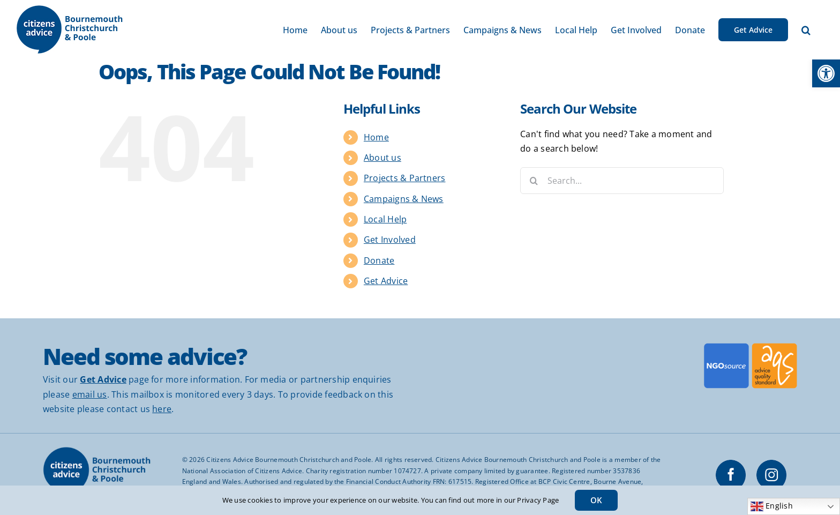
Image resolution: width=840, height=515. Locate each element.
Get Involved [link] (390, 239)
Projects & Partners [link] (405, 178)
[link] (826, 73)
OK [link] (596, 500)
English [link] (772, 506)
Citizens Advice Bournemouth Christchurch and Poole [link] (288, 459)
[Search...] (622, 180)
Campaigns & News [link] (404, 199)
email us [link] (89, 394)
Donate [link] (379, 260)
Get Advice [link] (386, 281)
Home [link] (376, 137)
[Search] (533, 180)
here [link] (161, 409)
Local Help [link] (385, 219)
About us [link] (382, 157)
